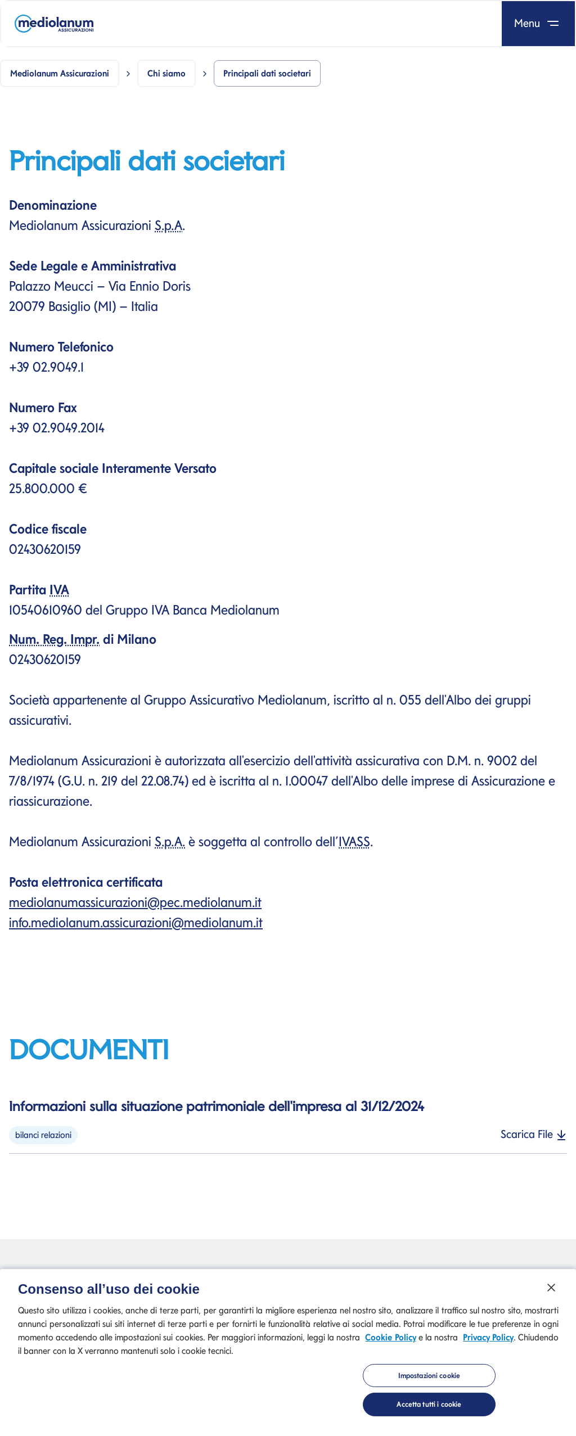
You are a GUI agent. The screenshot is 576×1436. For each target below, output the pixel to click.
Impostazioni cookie (429, 1382)
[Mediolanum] (54, 23)
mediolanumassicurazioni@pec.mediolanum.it (135, 902)
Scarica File (534, 1134)
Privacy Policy (488, 1343)
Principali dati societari (267, 73)
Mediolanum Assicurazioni (59, 73)
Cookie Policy (390, 1343)
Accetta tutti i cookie (429, 1410)
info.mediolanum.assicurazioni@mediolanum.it (136, 922)
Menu (538, 23)
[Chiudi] (551, 1293)
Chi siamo (166, 73)
